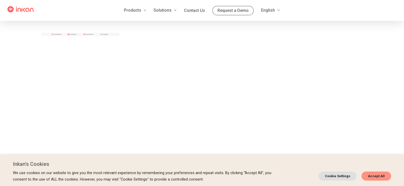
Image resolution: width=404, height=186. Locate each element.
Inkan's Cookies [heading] (31, 164)
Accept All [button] (376, 176)
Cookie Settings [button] (337, 176)
